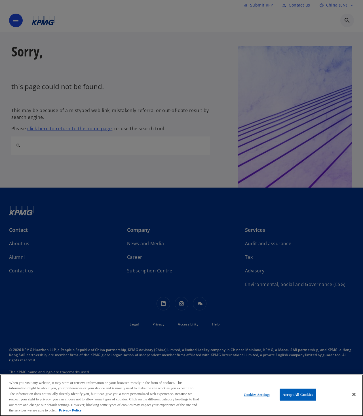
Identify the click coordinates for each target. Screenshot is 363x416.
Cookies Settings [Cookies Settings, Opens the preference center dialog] (257, 394)
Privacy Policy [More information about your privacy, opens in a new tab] (70, 410)
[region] (181, 395)
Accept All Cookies (298, 394)
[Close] (354, 394)
